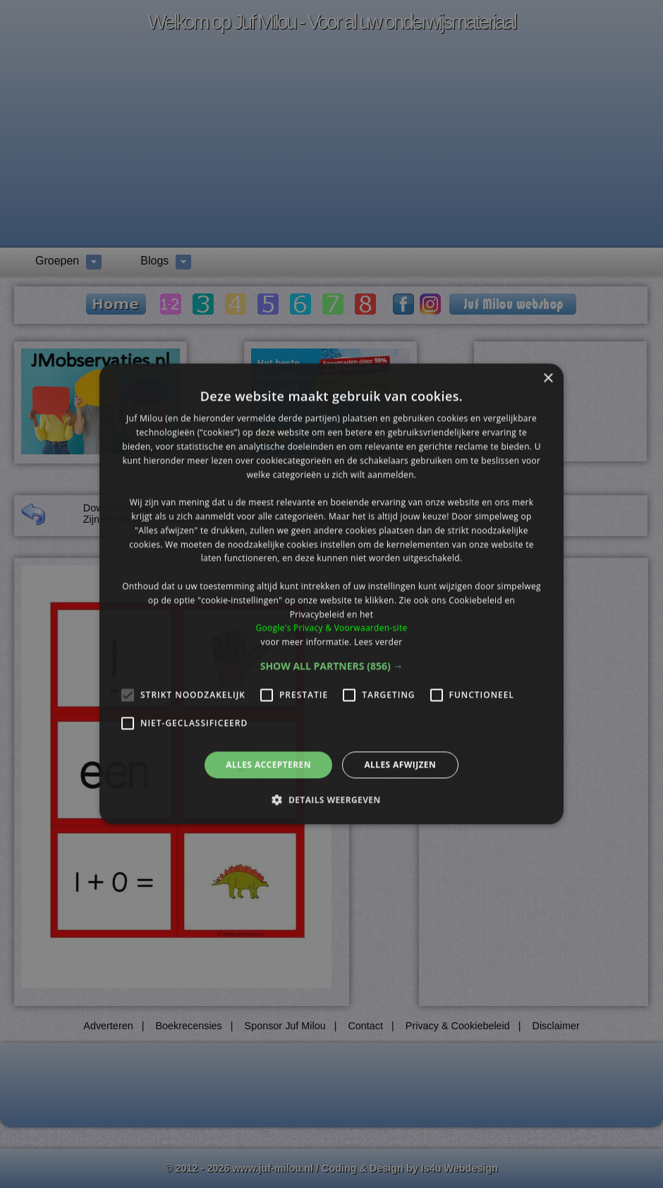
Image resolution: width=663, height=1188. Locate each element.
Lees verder (378, 642)
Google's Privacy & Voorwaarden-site (331, 628)
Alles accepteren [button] (268, 764)
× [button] (547, 378)
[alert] (331, 594)
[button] (331, 666)
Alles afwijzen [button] (400, 764)
